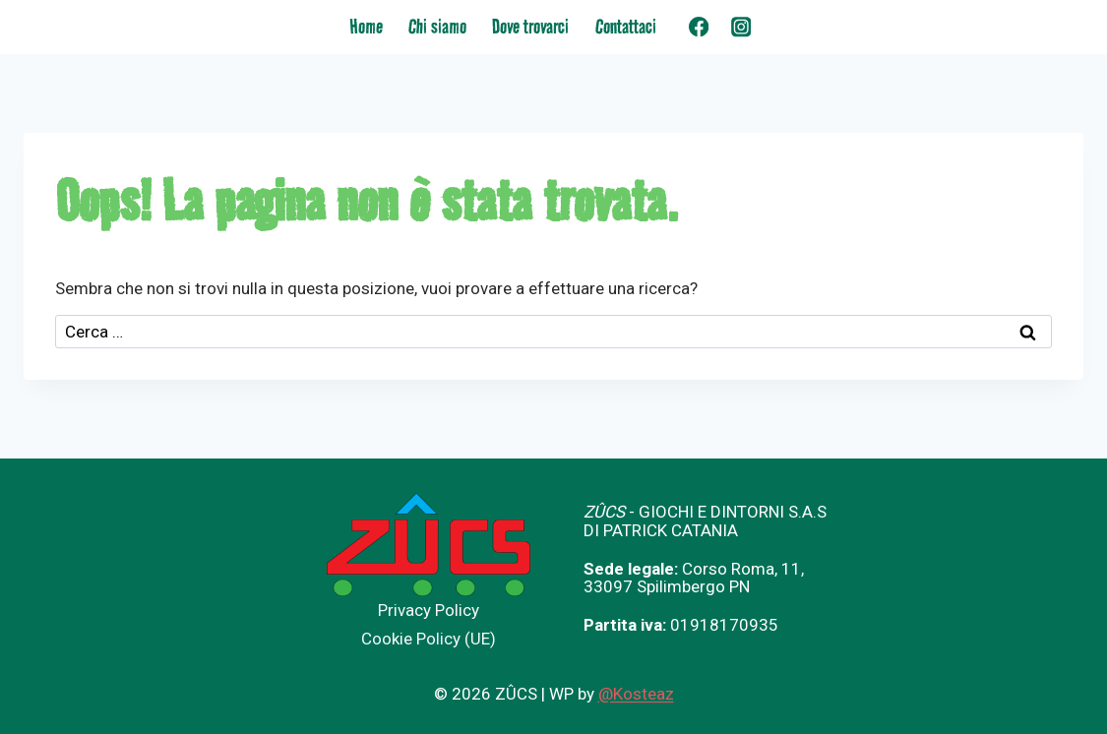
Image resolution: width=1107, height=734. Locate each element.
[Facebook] (699, 27)
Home (366, 26)
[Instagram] (741, 27)
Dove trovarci (530, 26)
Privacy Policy (428, 610)
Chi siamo (437, 26)
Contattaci (625, 26)
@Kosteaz (636, 693)
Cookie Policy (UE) (428, 638)
